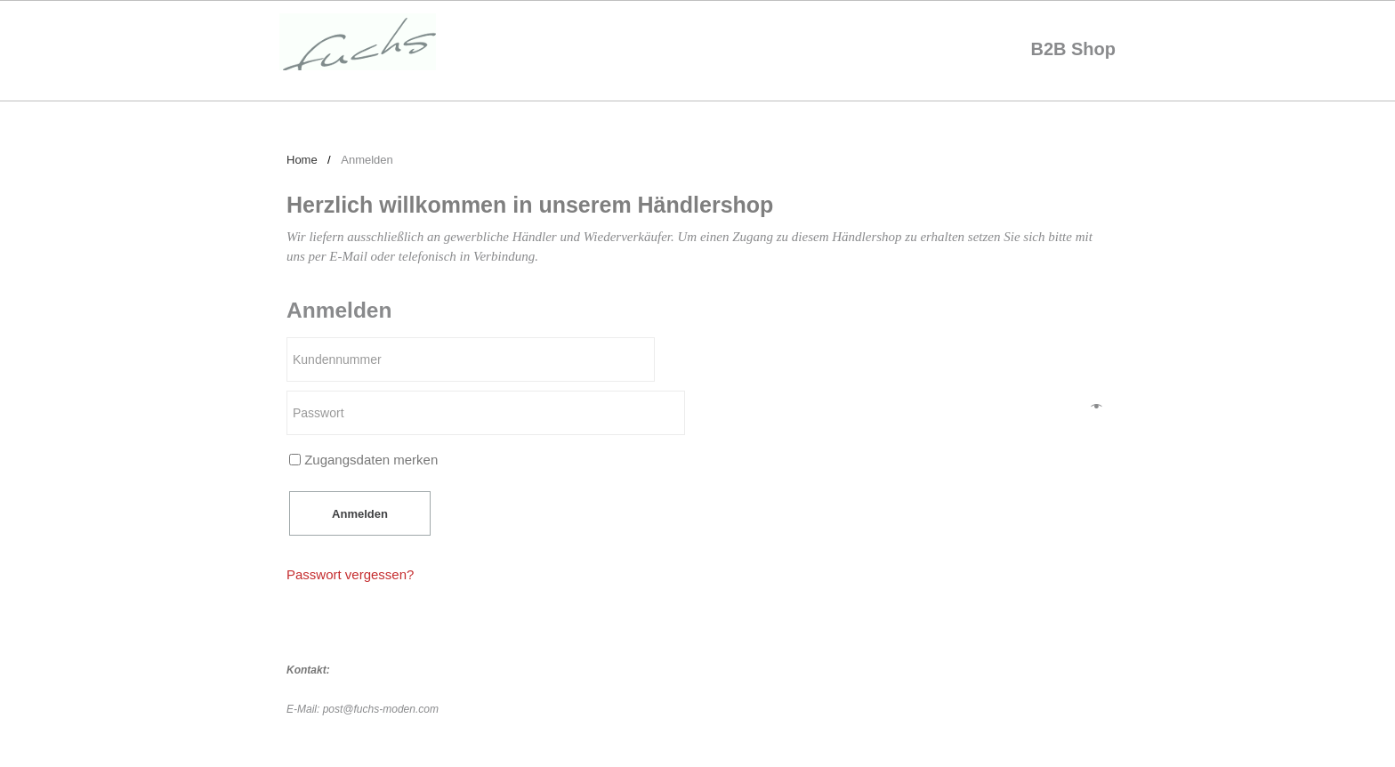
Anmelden (360, 514)
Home (302, 159)
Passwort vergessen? (350, 574)
